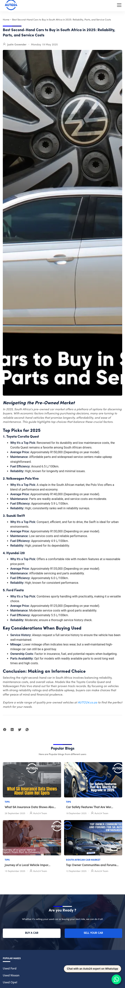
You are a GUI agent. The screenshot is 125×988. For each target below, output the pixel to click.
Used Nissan (11, 975)
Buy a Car (31, 933)
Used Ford (9, 968)
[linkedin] (12, 730)
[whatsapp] (27, 730)
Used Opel (10, 982)
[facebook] (5, 730)
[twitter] (19, 730)
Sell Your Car (93, 933)
